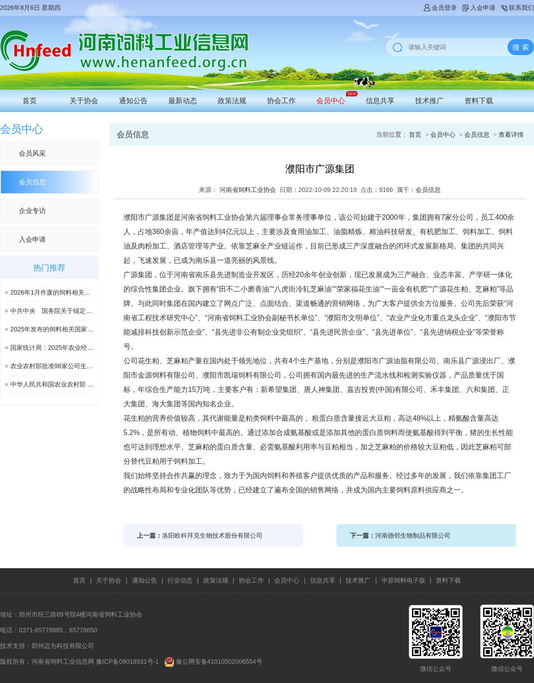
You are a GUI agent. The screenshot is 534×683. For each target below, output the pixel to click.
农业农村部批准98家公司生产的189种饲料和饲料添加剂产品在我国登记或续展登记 (52, 366)
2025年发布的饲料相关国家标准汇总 (52, 329)
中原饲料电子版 (403, 580)
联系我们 (517, 7)
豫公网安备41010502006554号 (219, 661)
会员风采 (32, 153)
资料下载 (478, 100)
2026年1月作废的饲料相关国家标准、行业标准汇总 (52, 292)
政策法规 (232, 100)
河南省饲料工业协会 (247, 189)
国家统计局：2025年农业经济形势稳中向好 (52, 347)
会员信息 (32, 182)
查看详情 (511, 134)
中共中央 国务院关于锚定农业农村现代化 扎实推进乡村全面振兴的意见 (52, 310)
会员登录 (440, 7)
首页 (29, 100)
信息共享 (380, 100)
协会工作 (281, 100)
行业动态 (180, 580)
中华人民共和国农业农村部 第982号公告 (52, 384)
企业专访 (32, 210)
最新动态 (182, 100)
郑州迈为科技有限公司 (62, 645)
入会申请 (478, 7)
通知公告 (133, 100)
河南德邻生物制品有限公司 (413, 535)
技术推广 (429, 100)
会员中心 (330, 100)
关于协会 (84, 100)
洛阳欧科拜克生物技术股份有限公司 (212, 535)
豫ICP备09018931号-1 (127, 661)
